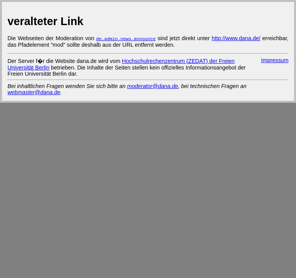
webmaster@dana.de (33, 92)
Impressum (274, 60)
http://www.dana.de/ (236, 38)
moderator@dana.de (152, 86)
